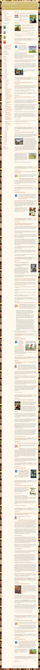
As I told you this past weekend (28, 539)
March (6, 127)
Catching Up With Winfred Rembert (21, 583)
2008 (5, 137)
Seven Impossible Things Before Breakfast (25, 278)
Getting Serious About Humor (7, 16)
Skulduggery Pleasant (24, 439)
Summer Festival (16, 35)
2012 (5, 132)
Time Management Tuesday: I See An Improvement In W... (8, 110)
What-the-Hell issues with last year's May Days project (27, 573)
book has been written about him (22, 598)
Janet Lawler (29, 27)
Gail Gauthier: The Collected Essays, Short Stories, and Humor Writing (7, 46)
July (5, 85)
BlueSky (5, 11)
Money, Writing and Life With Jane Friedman (25, 307)
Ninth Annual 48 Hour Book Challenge (21, 487)
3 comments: (24, 357)
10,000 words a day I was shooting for (25, 123)
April (5, 126)
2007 (5, 138)
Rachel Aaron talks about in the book (21, 372)
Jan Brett (29, 140)
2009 (5, 136)
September (6, 83)
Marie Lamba (24, 448)
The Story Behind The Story (7, 18)
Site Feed (5, 15)
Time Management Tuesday (26, 128)
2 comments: (24, 438)
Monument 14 (16, 476)
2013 (5, 131)
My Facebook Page (6, 13)
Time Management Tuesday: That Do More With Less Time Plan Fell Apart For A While (25, 514)
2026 (5, 64)
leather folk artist (22, 595)
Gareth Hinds (21, 280)
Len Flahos (24, 19)
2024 (5, 66)
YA (27, 439)
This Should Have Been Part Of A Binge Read (23, 399)
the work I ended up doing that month (22, 574)
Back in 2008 (16, 495)
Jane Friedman (6, 52)
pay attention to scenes (23, 100)
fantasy (17, 439)
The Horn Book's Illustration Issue (21, 262)
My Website (5, 12)
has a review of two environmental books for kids (19, 346)
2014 (5, 78)
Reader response (20, 439)
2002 (5, 144)
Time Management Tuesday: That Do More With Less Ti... (8, 119)
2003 (5, 143)
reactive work (21, 545)
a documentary (30, 598)
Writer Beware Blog (6, 54)
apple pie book (21, 210)
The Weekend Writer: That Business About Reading (25, 443)
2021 (5, 70)
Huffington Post (30, 597)
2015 (5, 77)
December (6, 79)
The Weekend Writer (19, 188)
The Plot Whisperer (27, 246)
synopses (17, 635)
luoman (21, 666)
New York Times (27, 596)
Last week (19, 45)
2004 (5, 142)
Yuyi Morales (34, 283)
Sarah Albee (20, 22)
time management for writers (20, 128)
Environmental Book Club (19, 43)
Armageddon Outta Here (31, 406)
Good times (15, 493)
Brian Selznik (16, 283)
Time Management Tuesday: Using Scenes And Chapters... (8, 103)
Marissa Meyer (20, 631)
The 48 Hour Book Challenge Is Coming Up (23, 485)
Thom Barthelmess (18, 286)
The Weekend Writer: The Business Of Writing (24, 302)
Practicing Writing (6, 53)
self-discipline (18, 579)
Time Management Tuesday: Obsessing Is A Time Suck (8, 95)
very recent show (24, 597)
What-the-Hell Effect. (31, 554)
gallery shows (16, 596)
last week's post (17, 234)
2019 (5, 72)
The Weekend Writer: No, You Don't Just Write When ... (8, 99)
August (6, 84)
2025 (5, 65)
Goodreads (5, 14)
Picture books (23, 358)
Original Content (10, 4)
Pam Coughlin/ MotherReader (25, 497)
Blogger (26, 666)
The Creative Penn (34, 307)
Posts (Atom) (19, 661)
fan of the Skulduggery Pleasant (30, 401)
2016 (5, 76)
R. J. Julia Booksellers (25, 22)
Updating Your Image (32, 448)
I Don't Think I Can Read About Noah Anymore (24, 132)
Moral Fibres (20, 340)
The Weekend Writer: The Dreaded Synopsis (23, 620)
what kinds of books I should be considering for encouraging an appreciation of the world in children (27, 197)
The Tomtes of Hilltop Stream (18, 348)
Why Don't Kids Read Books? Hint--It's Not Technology (8, 93)
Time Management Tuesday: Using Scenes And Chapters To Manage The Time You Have (24, 224)
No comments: (24, 127)
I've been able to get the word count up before (26, 380)
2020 (5, 71)
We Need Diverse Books (21, 499)
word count (30, 128)
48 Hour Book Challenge (19, 509)
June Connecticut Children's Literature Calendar (24, 13)
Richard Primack (31, 642)
